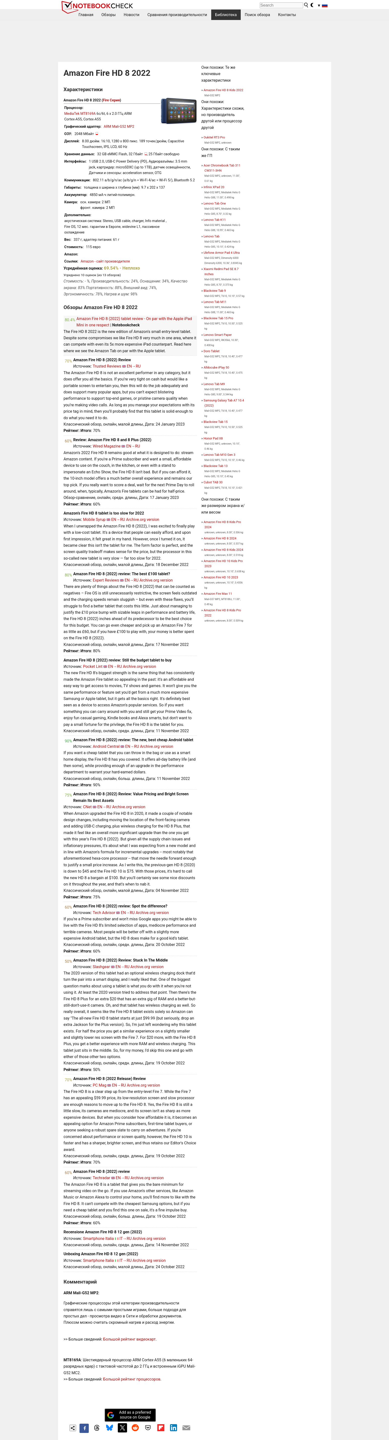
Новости (131, 14)
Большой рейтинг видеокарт (129, 1339)
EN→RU (134, 366)
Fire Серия (111, 100)
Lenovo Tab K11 (215, 220)
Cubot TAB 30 (213, 482)
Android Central (106, 746)
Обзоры (108, 14)
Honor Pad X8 (213, 438)
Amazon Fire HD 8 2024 (220, 538)
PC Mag (99, 1085)
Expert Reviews (106, 580)
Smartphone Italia (98, 1238)
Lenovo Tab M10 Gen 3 (219, 455)
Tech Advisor (104, 912)
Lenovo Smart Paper (218, 335)
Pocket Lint (92, 666)
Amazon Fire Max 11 (218, 593)
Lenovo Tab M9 (214, 384)
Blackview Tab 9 (215, 290)
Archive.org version (142, 519)
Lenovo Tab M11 (215, 302)
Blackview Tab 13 (216, 466)
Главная (86, 14)
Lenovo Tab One (215, 203)
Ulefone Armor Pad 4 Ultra (222, 252)
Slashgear (101, 966)
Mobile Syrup (94, 519)
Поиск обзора (257, 14)
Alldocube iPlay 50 (216, 367)
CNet (87, 807)
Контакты (287, 14)
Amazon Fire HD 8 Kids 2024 (223, 550)
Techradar (101, 1178)
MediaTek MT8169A (80, 114)
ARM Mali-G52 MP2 (119, 127)
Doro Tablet (211, 351)
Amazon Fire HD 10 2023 (221, 577)
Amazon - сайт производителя (105, 261)
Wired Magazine (106, 446)
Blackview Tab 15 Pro (218, 318)
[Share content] (73, 1428)
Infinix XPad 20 (214, 187)
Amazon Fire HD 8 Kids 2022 (223, 90)
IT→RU (126, 1238)
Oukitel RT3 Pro (214, 137)
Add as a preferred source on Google (129, 1415)
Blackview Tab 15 (216, 422)
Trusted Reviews (107, 366)
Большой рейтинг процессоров (131, 1379)
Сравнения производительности (177, 14)
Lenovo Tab (211, 236)
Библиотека (226, 14)
